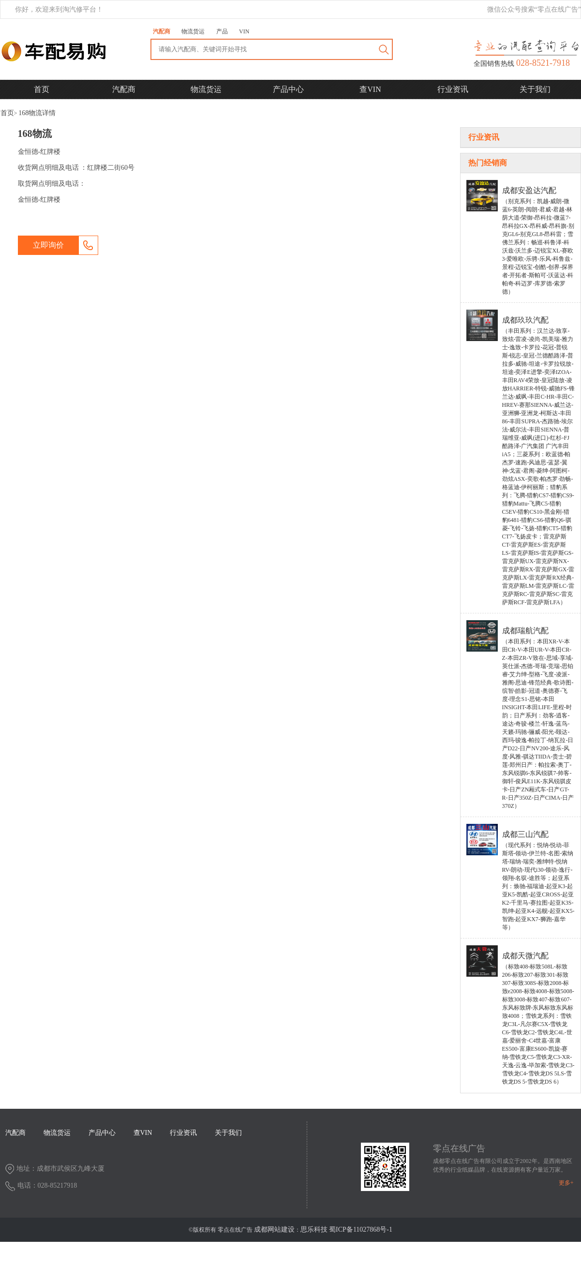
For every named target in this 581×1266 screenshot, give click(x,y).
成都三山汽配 (525, 834)
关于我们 (535, 89)
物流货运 (193, 31)
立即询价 (48, 245)
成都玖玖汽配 (525, 320)
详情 (37, 113)
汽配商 (161, 31)
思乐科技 (314, 1229)
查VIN (370, 89)
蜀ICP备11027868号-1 (360, 1229)
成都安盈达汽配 (529, 190)
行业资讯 (452, 89)
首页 (41, 89)
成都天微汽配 (525, 956)
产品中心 (288, 89)
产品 (222, 31)
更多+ (566, 1182)
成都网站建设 (274, 1229)
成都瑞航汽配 (525, 630)
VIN (244, 31)
